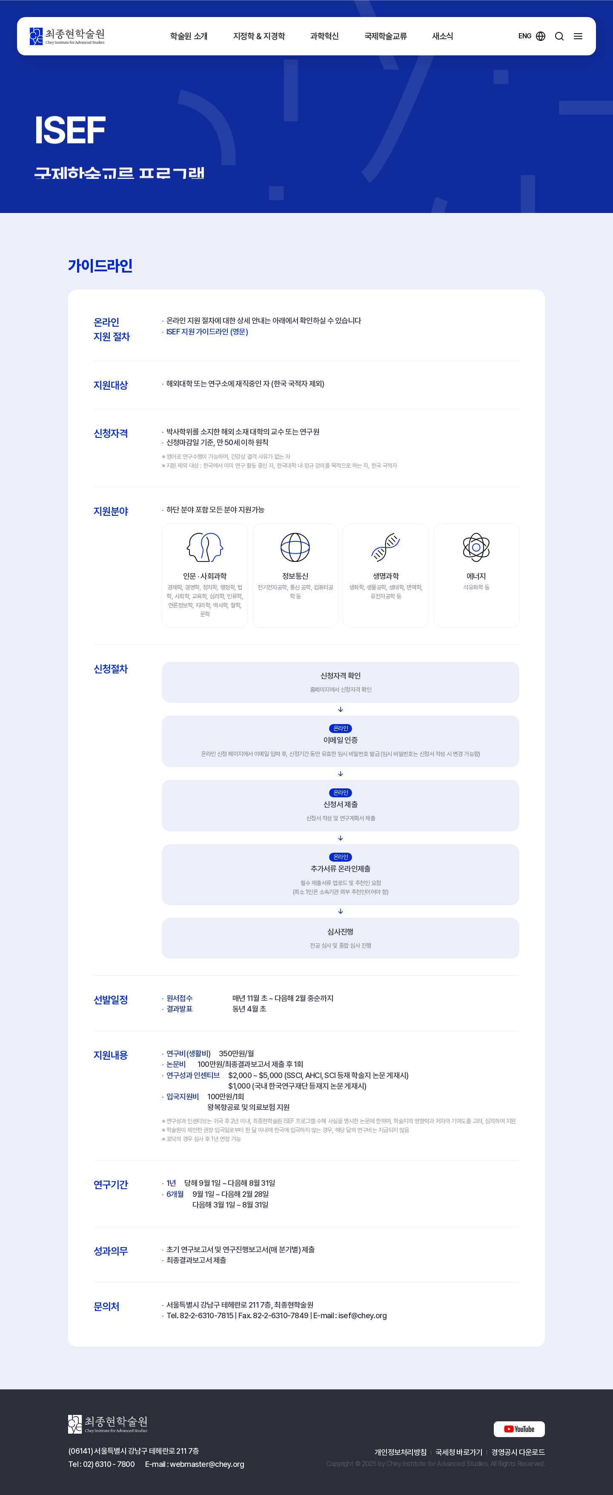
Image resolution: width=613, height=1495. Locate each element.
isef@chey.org (362, 1315)
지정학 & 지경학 (259, 36)
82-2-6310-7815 (206, 1315)
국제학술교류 (385, 36)
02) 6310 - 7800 (109, 1464)
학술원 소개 (189, 36)
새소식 (442, 36)
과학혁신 (324, 36)
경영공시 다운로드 (518, 1452)
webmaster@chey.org (207, 1464)
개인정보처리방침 (401, 1452)
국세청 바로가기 (458, 1452)
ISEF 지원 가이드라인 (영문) (207, 331)
